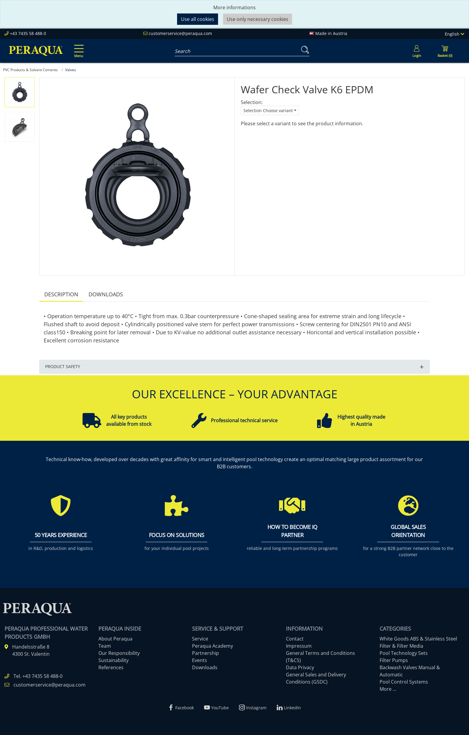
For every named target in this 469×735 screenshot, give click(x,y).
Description (61, 294)
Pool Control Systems (404, 681)
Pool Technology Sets (404, 653)
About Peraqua (115, 638)
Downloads (106, 294)
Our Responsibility (119, 653)
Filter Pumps (394, 660)
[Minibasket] (444, 50)
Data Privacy (300, 667)
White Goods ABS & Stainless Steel (418, 638)
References (111, 667)
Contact (295, 638)
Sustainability (113, 660)
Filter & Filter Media (401, 646)
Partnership (205, 653)
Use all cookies (197, 19)
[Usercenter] (416, 50)
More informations (234, 7)
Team (104, 646)
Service (200, 638)
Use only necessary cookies (257, 19)
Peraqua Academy (212, 646)
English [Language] (454, 34)
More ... (388, 689)
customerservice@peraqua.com (180, 33)
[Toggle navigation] (77, 47)
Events (199, 660)
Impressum (299, 646)
